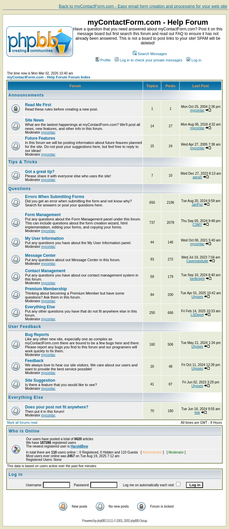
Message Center (40, 255)
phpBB (101, 521)
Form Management (43, 214)
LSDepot (197, 315)
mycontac (197, 110)
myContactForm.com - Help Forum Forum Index (48, 77)
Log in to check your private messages (148, 60)
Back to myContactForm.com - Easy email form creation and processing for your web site (143, 6)
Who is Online (24, 431)
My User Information (44, 238)
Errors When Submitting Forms (54, 196)
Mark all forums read (22, 422)
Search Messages (150, 54)
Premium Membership (46, 289)
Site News (34, 120)
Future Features (40, 138)
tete (197, 412)
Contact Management (45, 271)
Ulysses (197, 297)
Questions (19, 188)
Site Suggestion (40, 380)
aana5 (197, 177)
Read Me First (38, 105)
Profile (103, 60)
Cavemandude (197, 261)
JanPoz (197, 204)
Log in (193, 60)
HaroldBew (79, 446)
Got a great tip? (40, 171)
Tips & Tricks (22, 162)
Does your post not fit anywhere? (56, 407)
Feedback (34, 360)
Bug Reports (37, 334)
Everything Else (40, 307)
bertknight (197, 279)
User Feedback (24, 326)
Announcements (26, 95)
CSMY (197, 224)
